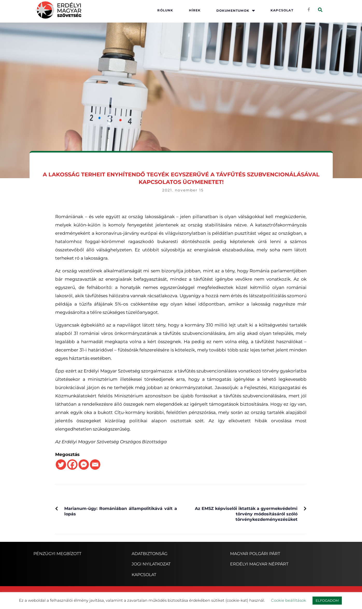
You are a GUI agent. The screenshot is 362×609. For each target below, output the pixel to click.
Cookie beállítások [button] (288, 600)
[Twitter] (61, 464)
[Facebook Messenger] (84, 464)
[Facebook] (72, 464)
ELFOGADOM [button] (327, 600)
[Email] (95, 464)
